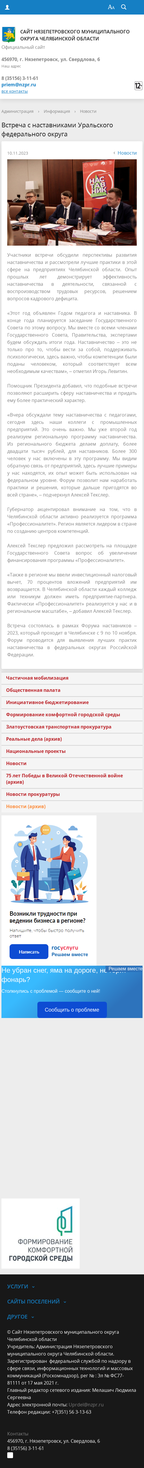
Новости (88, 111)
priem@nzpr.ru (18, 84)
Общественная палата (33, 690)
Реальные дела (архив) (34, 739)
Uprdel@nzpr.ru (86, 1404)
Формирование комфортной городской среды (63, 714)
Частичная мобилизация (37, 678)
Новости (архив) (25, 806)
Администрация (17, 111)
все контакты (14, 91)
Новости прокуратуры (33, 794)
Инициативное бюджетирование (47, 702)
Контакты (17, 1434)
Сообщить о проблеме (72, 1010)
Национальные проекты (36, 751)
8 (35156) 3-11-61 (19, 78)
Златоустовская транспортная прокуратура (59, 727)
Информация (57, 111)
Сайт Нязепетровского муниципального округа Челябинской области (65, 35)
